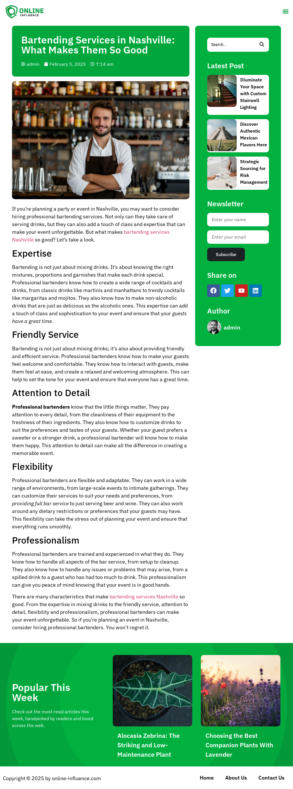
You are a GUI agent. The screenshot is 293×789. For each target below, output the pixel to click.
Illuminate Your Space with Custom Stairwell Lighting (253, 93)
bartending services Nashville (144, 596)
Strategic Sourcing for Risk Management (254, 172)
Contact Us (271, 777)
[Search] (231, 45)
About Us (236, 777)
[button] (285, 11)
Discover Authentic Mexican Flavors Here (253, 134)
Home (207, 777)
